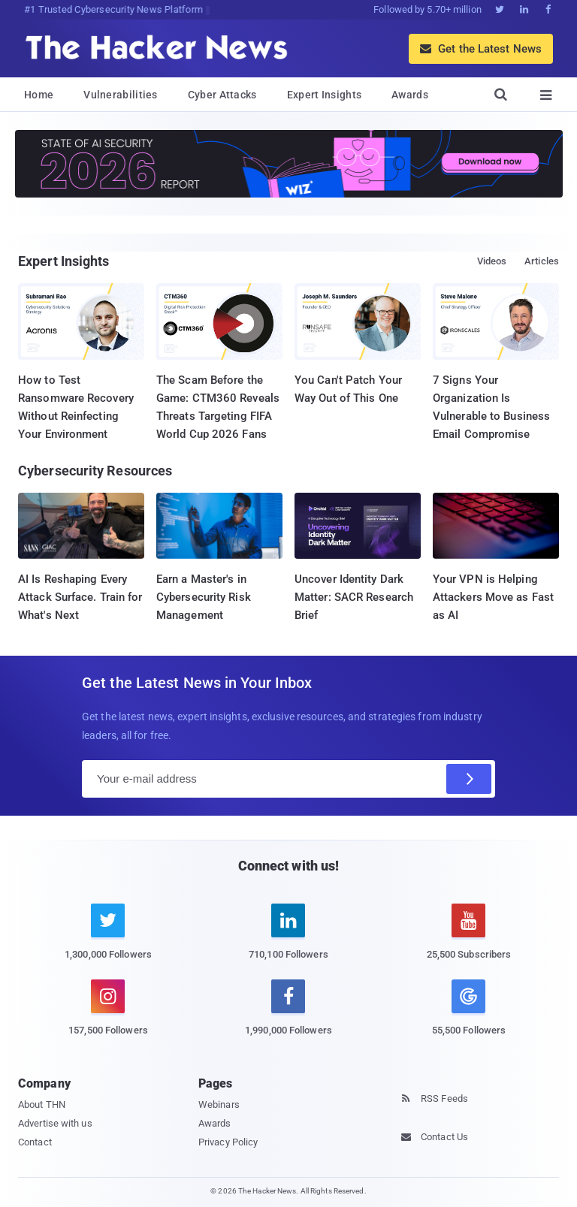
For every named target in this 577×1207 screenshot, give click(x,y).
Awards (409, 95)
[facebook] (288, 1016)
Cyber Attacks (222, 95)
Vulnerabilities (120, 95)
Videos (492, 261)
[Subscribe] (468, 779)
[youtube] (468, 940)
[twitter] (108, 940)
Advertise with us (55, 1123)
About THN (41, 1104)
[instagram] (108, 1016)
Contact (35, 1142)
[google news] (468, 1009)
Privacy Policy (228, 1142)
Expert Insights (324, 95)
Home (38, 95)
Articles (541, 261)
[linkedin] (288, 940)
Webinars (219, 1104)
